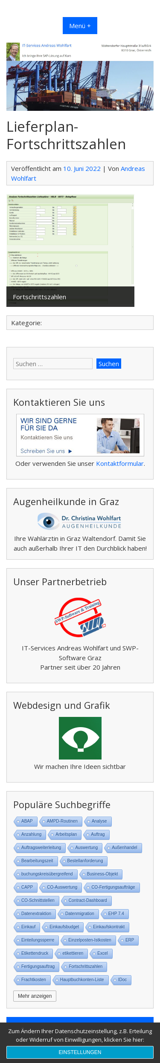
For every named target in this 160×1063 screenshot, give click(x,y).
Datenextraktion (36, 913)
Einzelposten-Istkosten (89, 940)
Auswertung (86, 847)
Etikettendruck (34, 953)
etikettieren (72, 953)
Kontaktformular (120, 463)
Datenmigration (79, 913)
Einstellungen (79, 1052)
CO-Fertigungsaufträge (113, 887)
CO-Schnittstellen (38, 900)
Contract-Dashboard (88, 900)
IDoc (122, 979)
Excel (102, 953)
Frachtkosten (33, 979)
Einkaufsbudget (64, 926)
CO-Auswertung (62, 887)
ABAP (27, 821)
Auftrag (98, 834)
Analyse (99, 821)
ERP (129, 940)
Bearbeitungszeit (37, 860)
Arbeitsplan (66, 834)
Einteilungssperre (37, 940)
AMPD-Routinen (62, 821)
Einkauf (28, 926)
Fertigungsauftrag (38, 966)
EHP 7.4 (116, 913)
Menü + (80, 25)
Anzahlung (31, 834)
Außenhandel (124, 847)
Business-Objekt (102, 874)
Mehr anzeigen (35, 996)
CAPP (27, 887)
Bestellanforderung (85, 860)
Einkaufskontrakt (109, 926)
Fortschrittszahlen (85, 966)
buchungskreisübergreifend (47, 874)
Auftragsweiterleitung (41, 847)
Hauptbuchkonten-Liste (82, 979)
